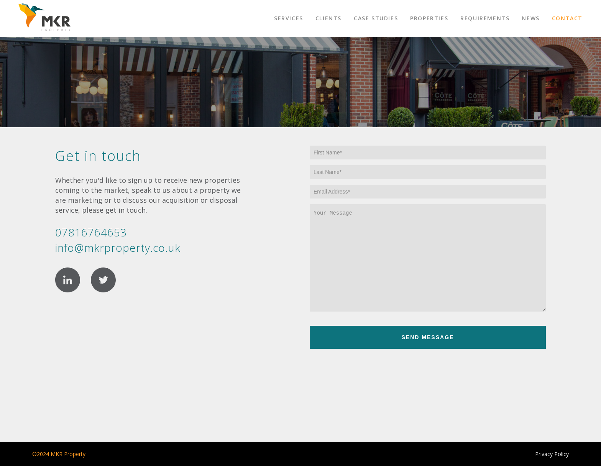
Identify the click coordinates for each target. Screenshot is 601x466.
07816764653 (91, 232)
